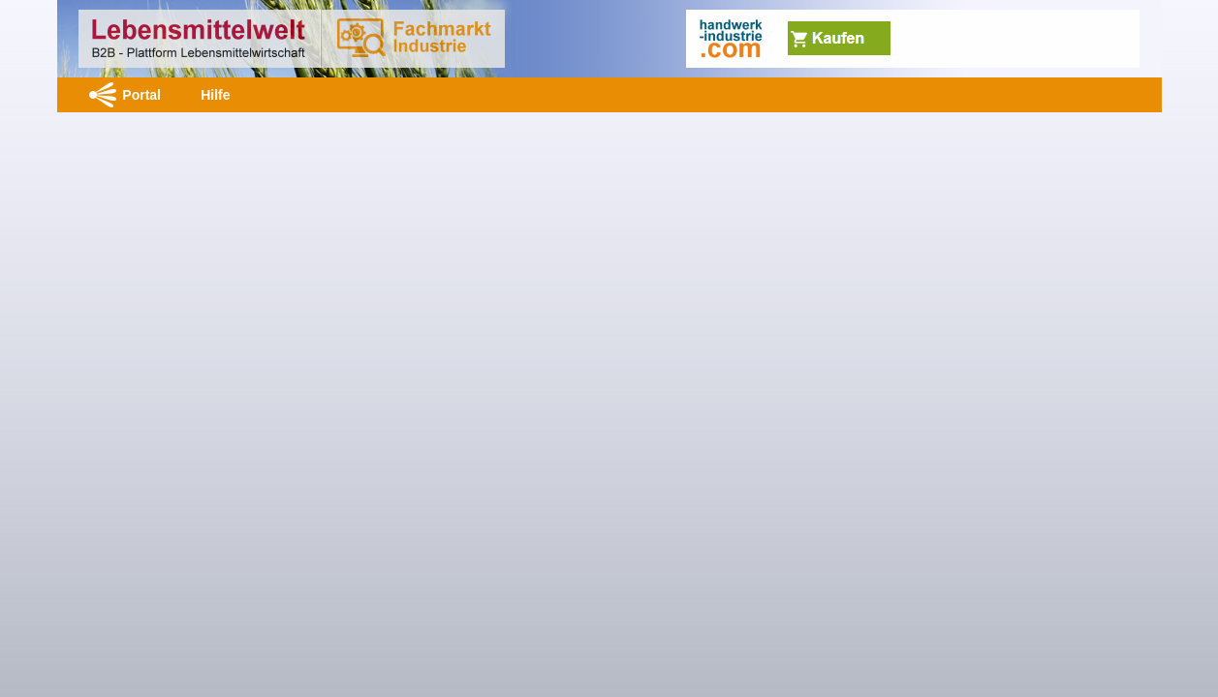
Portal (141, 95)
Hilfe (215, 95)
